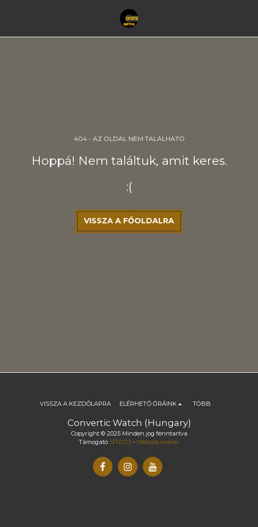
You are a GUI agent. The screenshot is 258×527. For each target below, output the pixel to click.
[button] (12, 18)
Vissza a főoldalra (129, 220)
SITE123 (120, 442)
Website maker (157, 442)
